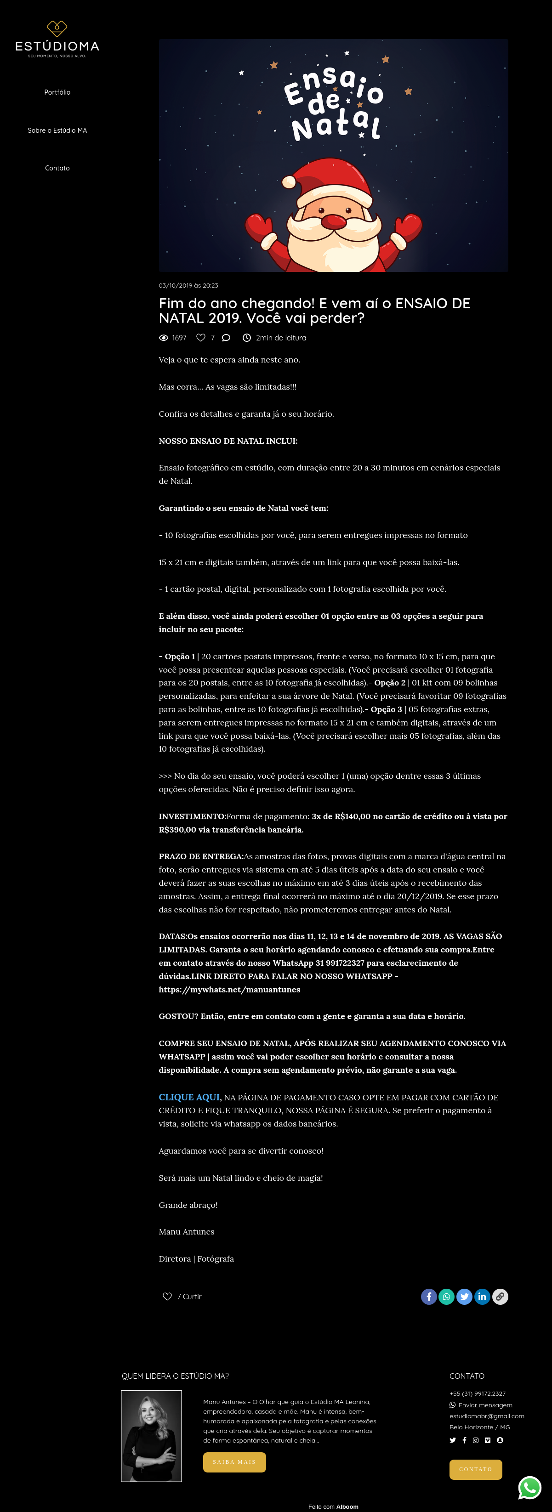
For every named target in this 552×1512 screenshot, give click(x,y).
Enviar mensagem (485, 1402)
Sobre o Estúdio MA (57, 130)
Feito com (333, 1504)
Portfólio (57, 92)
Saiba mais (234, 1460)
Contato (57, 168)
